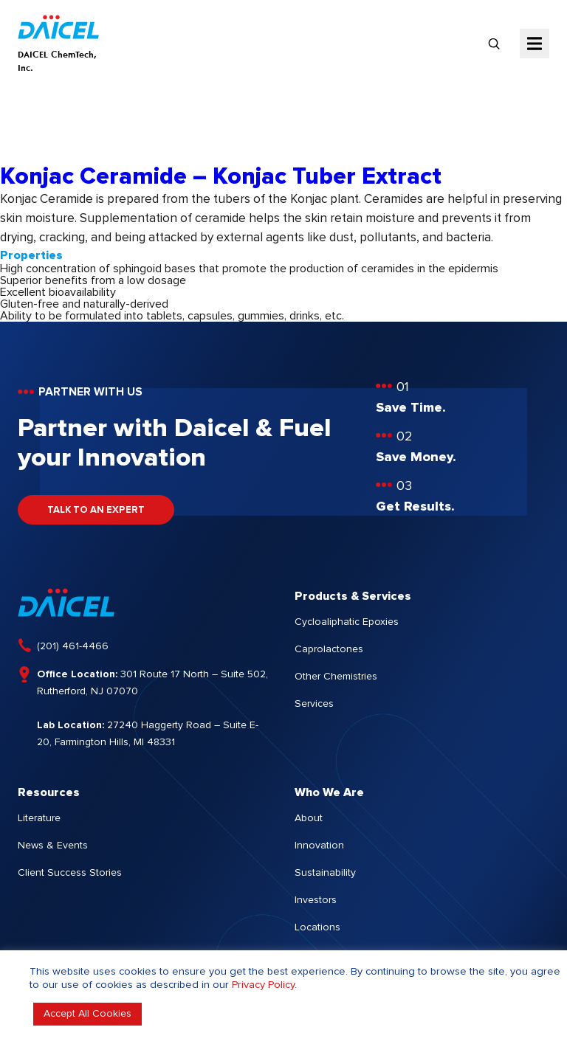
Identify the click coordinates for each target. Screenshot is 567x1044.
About (309, 818)
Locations (317, 927)
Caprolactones (329, 649)
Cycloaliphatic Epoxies (347, 622)
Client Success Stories (70, 873)
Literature (39, 818)
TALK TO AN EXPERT (96, 510)
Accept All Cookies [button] (87, 1014)
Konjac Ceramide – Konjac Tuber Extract (220, 177)
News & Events (53, 845)
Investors (316, 900)
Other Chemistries (336, 676)
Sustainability (325, 873)
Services (314, 704)
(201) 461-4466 (73, 646)
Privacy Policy (263, 984)
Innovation (319, 845)
